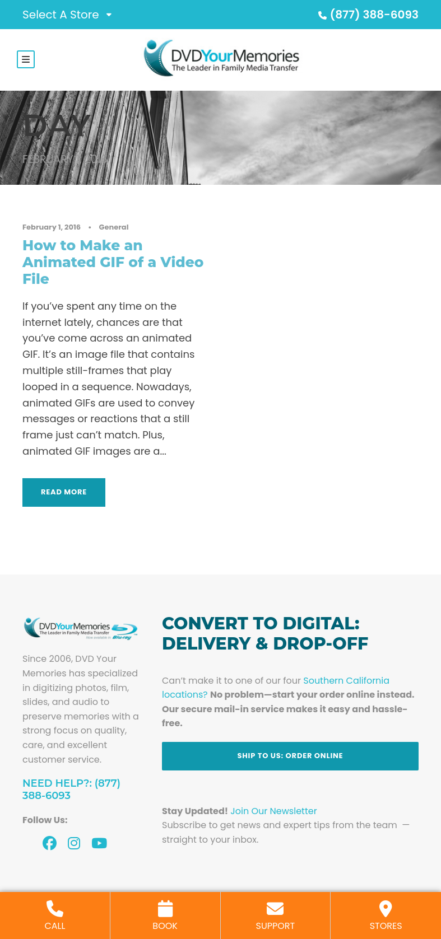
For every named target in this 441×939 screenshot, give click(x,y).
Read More (64, 493)
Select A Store (60, 14)
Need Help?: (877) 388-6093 (71, 791)
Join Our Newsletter (273, 812)
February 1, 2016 (51, 228)
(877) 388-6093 (367, 14)
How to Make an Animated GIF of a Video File (112, 263)
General (114, 228)
